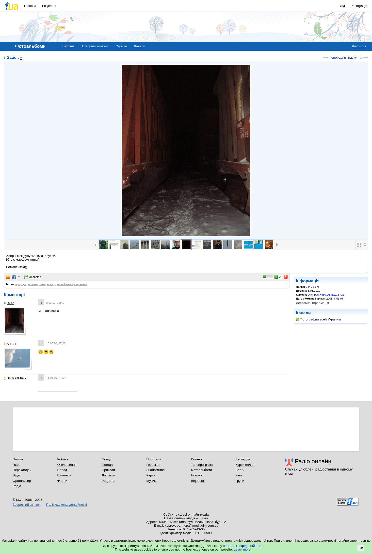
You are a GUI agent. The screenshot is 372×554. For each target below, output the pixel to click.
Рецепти (108, 481)
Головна (30, 6)
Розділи (47, 6)
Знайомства (155, 470)
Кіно (239, 475)
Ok (361, 548)
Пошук (107, 459)
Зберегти (32, 277)
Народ (62, 470)
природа (21, 284)
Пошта (18, 459)
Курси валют (245, 465)
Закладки (243, 459)
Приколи (108, 470)
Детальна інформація (312, 303)
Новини (197, 475)
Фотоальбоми (201, 470)
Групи (240, 481)
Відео (17, 475)
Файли (62, 481)
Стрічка (121, 46)
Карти (150, 475)
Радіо (17, 486)
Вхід (342, 6)
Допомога (359, 46)
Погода (107, 465)
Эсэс (11, 58)
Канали (139, 46)
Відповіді (198, 481)
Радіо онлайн (313, 461)
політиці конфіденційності (242, 546)
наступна (355, 57)
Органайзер (22, 481)
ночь (50, 284)
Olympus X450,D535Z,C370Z (326, 294)
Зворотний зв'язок (26, 504)
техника (33, 284)
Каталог (197, 459)
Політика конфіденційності (66, 504)
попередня (337, 57)
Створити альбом (95, 46)
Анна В (10, 344)
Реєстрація (359, 6)
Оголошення (67, 465)
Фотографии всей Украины (318, 319)
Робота (62, 459)
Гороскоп (153, 465)
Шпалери (64, 475)
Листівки (108, 475)
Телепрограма (202, 465)
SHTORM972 (15, 378)
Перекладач (22, 470)
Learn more (242, 549)
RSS (16, 465)
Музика (152, 481)
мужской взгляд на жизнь (71, 284)
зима (42, 284)
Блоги (240, 470)
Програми (154, 459)
